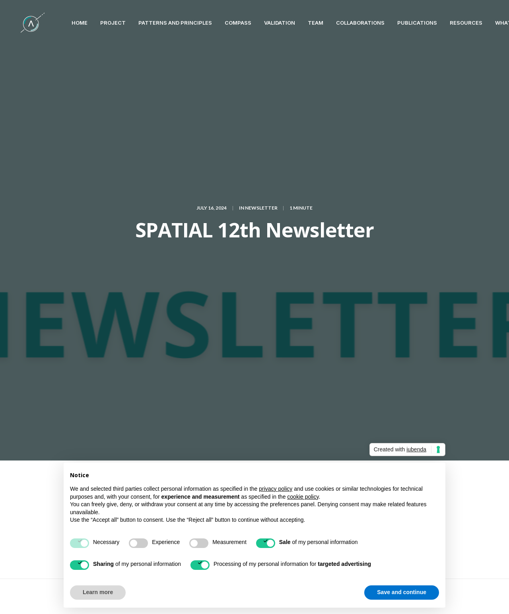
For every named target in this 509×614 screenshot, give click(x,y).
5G (115, 287)
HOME (65, 22)
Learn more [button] (98, 592)
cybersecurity (226, 287)
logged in (153, 375)
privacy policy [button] (275, 489)
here (280, 248)
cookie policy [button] (303, 497)
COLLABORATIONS (346, 22)
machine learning (276, 287)
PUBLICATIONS (403, 22)
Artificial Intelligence (171, 287)
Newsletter (261, 85)
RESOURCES (451, 22)
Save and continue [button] (401, 592)
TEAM (301, 22)
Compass (223, 22)
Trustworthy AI (131, 299)
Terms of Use (464, 595)
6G (131, 287)
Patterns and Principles (161, 22)
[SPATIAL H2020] (25, 23)
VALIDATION (265, 22)
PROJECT (98, 22)
